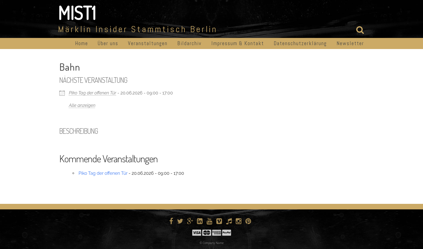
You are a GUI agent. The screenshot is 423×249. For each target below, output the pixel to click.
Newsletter (350, 43)
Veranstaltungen (148, 43)
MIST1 (77, 12)
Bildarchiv (189, 43)
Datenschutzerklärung (300, 43)
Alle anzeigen (82, 105)
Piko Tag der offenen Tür (92, 93)
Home (81, 43)
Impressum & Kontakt (237, 43)
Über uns (108, 43)
